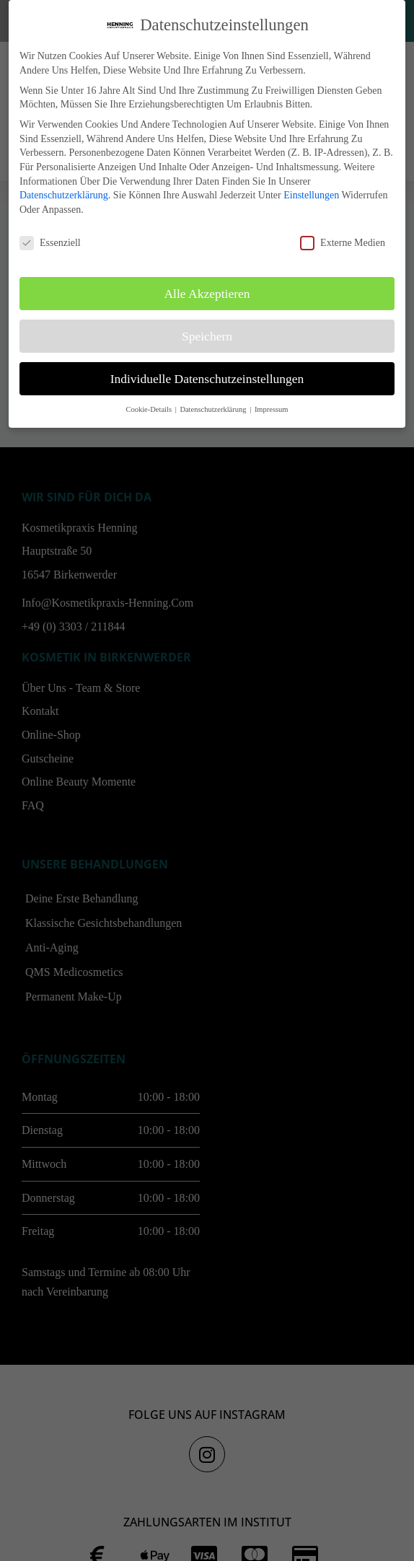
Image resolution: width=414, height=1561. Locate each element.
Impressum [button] (272, 409)
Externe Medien (342, 243)
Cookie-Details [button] (149, 409)
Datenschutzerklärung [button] (214, 409)
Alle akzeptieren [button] (207, 293)
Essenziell (50, 243)
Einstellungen (311, 195)
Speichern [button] (207, 336)
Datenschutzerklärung (63, 195)
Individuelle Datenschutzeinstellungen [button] (207, 378)
